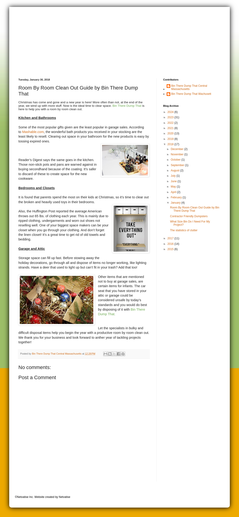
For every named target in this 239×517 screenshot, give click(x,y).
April (174, 192)
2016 (171, 244)
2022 (171, 122)
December (177, 149)
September (178, 165)
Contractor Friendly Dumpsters (189, 216)
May (174, 186)
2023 (171, 117)
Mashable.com (33, 132)
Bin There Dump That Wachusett (191, 93)
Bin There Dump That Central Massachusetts (189, 87)
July (173, 175)
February (176, 197)
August (175, 170)
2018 (171, 144)
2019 (171, 139)
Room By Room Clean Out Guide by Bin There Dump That (194, 209)
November (177, 154)
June (174, 181)
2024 (171, 112)
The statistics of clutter (183, 230)
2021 (171, 128)
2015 (171, 249)
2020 (171, 133)
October (176, 159)
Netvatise (64, 497)
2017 (171, 238)
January (176, 202)
